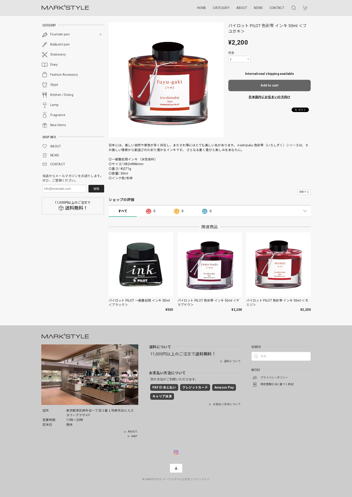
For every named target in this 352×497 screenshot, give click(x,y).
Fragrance (57, 115)
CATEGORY (221, 8)
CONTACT (277, 8)
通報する (304, 191)
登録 (96, 188)
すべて (122, 211)
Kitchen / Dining (61, 95)
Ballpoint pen (60, 44)
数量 (231, 52)
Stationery (58, 54)
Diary (54, 64)
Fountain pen (60, 34)
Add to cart (269, 85)
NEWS (258, 8)
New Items (58, 125)
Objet (54, 84)
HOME (201, 8)
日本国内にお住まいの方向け (269, 97)
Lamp (54, 105)
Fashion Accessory (64, 74)
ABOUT (241, 8)
